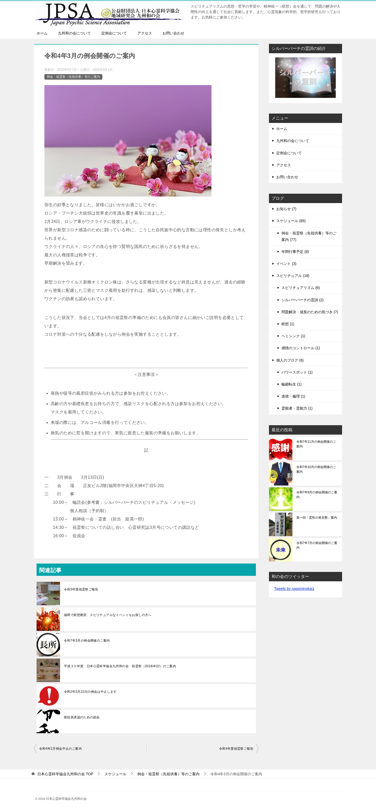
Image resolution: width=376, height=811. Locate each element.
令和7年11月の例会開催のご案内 (316, 444)
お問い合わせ (173, 33)
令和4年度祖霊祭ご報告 (236, 748)
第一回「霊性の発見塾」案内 (316, 517)
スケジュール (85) (291, 221)
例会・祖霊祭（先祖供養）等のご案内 (73, 77)
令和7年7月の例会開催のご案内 (316, 545)
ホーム (42, 33)
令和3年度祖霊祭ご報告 (81, 589)
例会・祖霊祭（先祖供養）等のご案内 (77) (308, 236)
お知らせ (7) (286, 209)
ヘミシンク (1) (293, 336)
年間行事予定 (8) (295, 252)
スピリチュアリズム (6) (300, 288)
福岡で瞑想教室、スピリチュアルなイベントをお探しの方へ (107, 615)
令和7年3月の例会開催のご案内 (87, 640)
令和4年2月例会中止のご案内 (60, 748)
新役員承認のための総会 (81, 717)
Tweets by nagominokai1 (294, 589)
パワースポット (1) (297, 372)
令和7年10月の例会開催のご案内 (316, 469)
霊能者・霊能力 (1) (297, 408)
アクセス (144, 33)
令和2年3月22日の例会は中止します (90, 692)
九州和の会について (74, 33)
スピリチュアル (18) (292, 276)
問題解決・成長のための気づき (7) (309, 312)
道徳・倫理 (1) (293, 396)
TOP (65, 774)
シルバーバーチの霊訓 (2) (302, 300)
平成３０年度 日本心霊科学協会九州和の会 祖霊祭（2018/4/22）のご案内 (120, 666)
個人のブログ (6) (290, 360)
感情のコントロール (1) (300, 348)
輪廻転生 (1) (291, 384)
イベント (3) (286, 264)
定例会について (114, 33)
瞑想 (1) (287, 324)
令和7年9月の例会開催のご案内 (316, 494)
